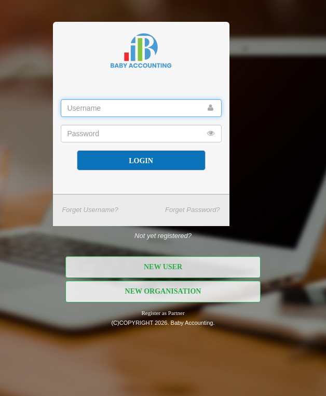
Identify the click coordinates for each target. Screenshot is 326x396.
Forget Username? (90, 210)
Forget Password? (192, 210)
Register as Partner (162, 313)
